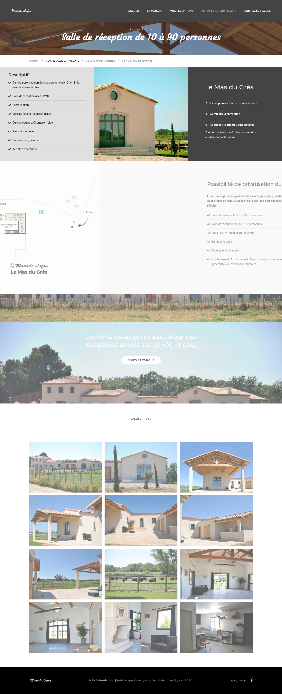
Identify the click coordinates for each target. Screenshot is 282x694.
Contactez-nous (225, 137)
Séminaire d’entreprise (225, 114)
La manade (126, 6)
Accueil (105, 6)
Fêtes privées (219, 103)
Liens (155, 680)
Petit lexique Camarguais (133, 680)
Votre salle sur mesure (190, 6)
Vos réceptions (153, 6)
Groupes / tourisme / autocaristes (232, 124)
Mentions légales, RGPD (176, 680)
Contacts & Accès (229, 6)
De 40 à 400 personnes (137, 60)
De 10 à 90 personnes (100, 60)
